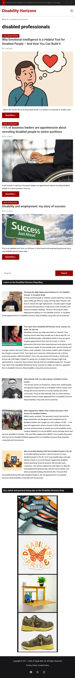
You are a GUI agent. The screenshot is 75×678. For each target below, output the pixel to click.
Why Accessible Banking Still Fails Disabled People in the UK (47, 451)
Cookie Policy (43, 665)
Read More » (10, 115)
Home (5, 19)
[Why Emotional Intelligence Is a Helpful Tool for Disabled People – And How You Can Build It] (37, 78)
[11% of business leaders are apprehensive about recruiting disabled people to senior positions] (37, 160)
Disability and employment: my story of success (33, 206)
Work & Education (10, 124)
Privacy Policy (31, 665)
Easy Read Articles (11, 36)
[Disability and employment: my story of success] (37, 229)
